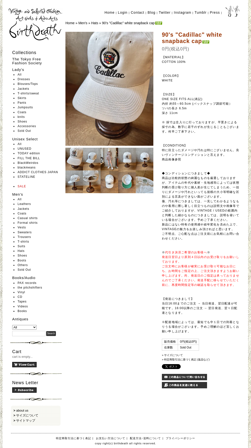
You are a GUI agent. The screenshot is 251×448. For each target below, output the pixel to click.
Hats (21, 251)
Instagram (182, 12)
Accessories (27, 126)
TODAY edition (29, 153)
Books (22, 311)
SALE (22, 186)
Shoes (22, 121)
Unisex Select (25, 139)
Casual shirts (28, 218)
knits (21, 117)
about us (22, 410)
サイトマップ (25, 420)
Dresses (24, 79)
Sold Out (24, 131)
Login (122, 12)
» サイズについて (172, 355)
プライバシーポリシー (180, 438)
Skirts (22, 98)
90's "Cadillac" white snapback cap (132, 23)
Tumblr (201, 12)
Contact (137, 12)
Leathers (24, 204)
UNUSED (24, 148)
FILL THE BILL (29, 158)
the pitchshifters (30, 287)
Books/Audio (23, 278)
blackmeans (27, 167)
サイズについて (27, 415)
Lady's (18, 69)
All (19, 74)
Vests (22, 227)
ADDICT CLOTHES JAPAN (38, 172)
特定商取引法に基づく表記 (73, 438)
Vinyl (21, 292)
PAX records (27, 283)
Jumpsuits (25, 107)
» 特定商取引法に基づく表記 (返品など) (186, 359)
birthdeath (36, 24)
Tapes (22, 301)
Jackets (23, 88)
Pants (22, 102)
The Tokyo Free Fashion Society (27, 61)
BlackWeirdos (28, 163)
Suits (21, 246)
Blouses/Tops (28, 84)
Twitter (164, 12)
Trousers (24, 237)
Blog (152, 12)
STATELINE (26, 177)
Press (215, 12)
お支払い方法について (110, 438)
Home (110, 12)
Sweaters (25, 232)
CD (20, 297)
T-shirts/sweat (28, 93)
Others (23, 265)
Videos (23, 306)
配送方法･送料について (145, 438)
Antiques (20, 319)
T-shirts (23, 241)
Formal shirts (28, 222)
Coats (22, 112)
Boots (22, 260)
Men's (17, 194)
